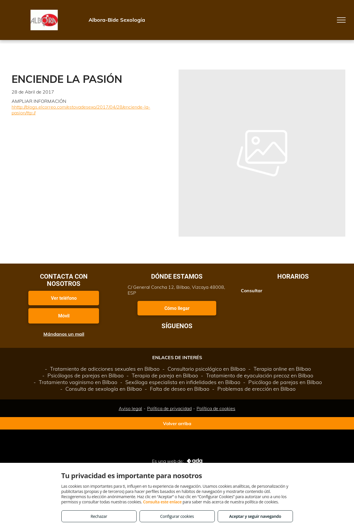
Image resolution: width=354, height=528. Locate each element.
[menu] (341, 20)
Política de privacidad (169, 408)
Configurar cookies (177, 516)
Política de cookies (216, 408)
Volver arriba (177, 423)
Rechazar (99, 516)
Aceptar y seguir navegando (255, 516)
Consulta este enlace (162, 502)
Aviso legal (130, 408)
